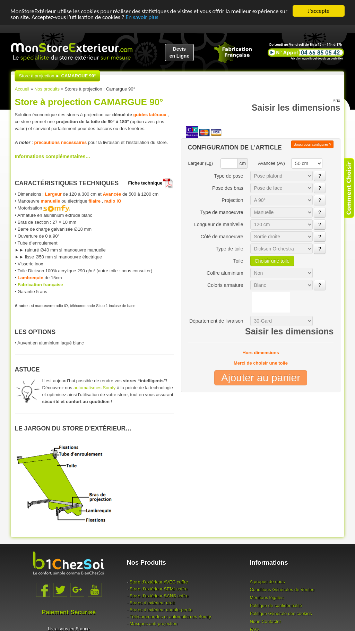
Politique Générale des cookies (281, 613)
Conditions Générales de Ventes (282, 589)
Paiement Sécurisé (69, 612)
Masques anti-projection (154, 623)
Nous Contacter (265, 621)
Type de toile (229, 248)
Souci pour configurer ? (312, 144)
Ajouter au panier (261, 377)
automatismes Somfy (94, 387)
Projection (232, 200)
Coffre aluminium (225, 273)
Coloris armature (225, 285)
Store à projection (57, 75)
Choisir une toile (272, 261)
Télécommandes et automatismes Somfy (170, 616)
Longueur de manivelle (218, 224)
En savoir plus (141, 16)
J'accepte (319, 11)
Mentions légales (267, 597)
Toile (238, 261)
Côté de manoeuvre (222, 236)
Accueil (22, 89)
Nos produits (47, 89)
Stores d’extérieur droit (152, 602)
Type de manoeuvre (221, 212)
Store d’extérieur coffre (159, 582)
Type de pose (228, 176)
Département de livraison (216, 321)
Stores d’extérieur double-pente (161, 609)
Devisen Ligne (180, 52)
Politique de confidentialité (276, 605)
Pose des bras (227, 188)
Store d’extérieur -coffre (159, 588)
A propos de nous (267, 581)
